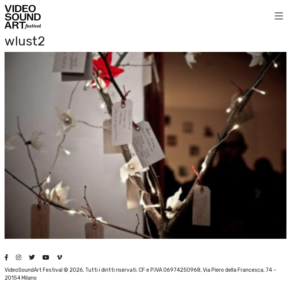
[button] (279, 17)
